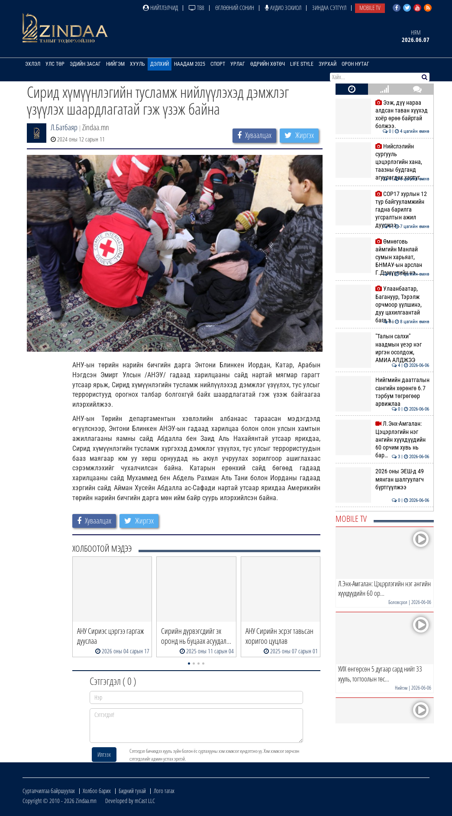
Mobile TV (370, 7)
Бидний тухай (132, 791)
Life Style (301, 64)
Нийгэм (115, 64)
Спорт (217, 64)
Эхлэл (32, 64)
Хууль (137, 64)
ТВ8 (196, 7)
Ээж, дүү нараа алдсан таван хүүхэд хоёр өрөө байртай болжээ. (382, 114)
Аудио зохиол (283, 7)
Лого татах (164, 791)
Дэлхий (159, 64)
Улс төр (55, 64)
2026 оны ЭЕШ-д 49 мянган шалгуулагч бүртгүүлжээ (382, 479)
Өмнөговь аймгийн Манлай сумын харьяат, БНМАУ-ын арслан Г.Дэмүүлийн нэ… (382, 257)
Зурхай (327, 64)
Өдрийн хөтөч (267, 64)
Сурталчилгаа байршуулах (49, 791)
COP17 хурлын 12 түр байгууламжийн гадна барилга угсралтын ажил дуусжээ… (382, 209)
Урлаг (237, 64)
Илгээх (104, 754)
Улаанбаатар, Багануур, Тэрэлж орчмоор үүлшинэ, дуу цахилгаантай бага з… (382, 304)
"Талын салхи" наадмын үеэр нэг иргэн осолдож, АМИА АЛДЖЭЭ (382, 348)
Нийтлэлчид (160, 7)
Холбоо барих (97, 791)
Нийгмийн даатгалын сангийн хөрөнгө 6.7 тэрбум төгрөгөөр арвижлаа (382, 392)
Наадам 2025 (189, 64)
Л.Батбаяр (64, 127)
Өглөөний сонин (234, 7)
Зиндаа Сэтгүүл (329, 7)
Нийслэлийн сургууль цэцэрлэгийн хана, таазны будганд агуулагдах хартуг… (382, 162)
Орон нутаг (355, 64)
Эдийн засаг (85, 64)
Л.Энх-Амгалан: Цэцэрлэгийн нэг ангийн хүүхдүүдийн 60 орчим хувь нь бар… (382, 439)
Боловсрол (397, 602)
